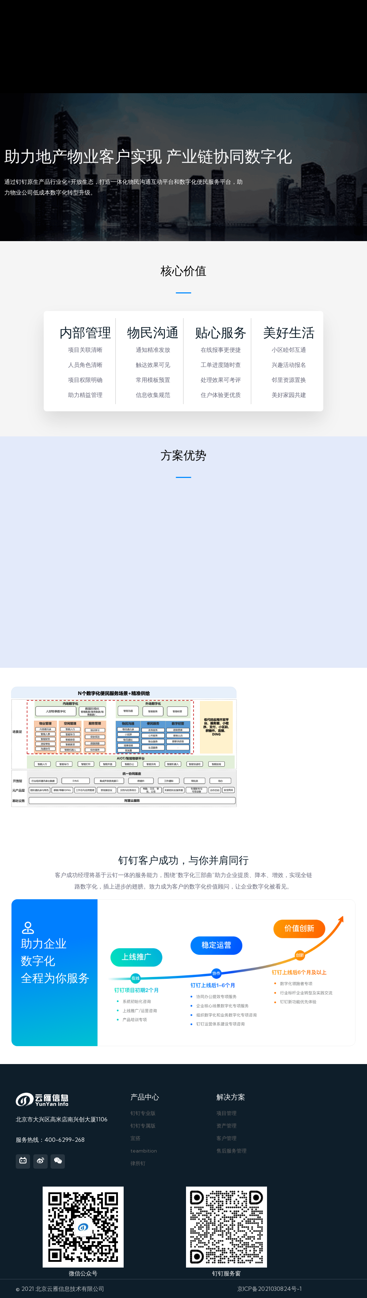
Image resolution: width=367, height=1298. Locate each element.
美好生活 (289, 333)
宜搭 (135, 1138)
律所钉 (138, 1163)
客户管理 (226, 1138)
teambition (143, 1151)
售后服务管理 (231, 1151)
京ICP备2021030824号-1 (269, 1288)
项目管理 (226, 1113)
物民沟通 (153, 333)
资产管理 (226, 1125)
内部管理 (85, 333)
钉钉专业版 (143, 1113)
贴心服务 (221, 333)
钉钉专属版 (143, 1125)
